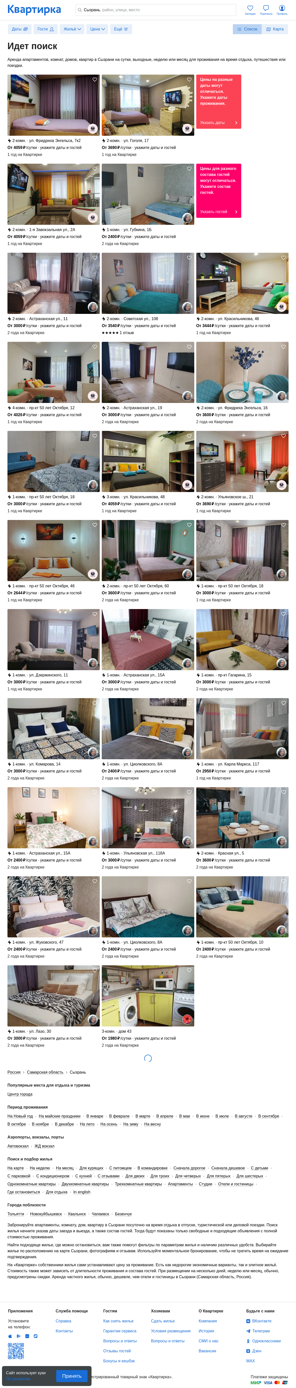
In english (82, 1192)
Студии (205, 1184)
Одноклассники (266, 1341)
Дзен (256, 1351)
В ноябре (40, 1124)
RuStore (35, 1336)
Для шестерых (250, 1176)
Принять (72, 1376)
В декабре (64, 1124)
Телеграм (261, 1331)
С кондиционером (52, 1176)
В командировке (153, 1168)
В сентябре (268, 1116)
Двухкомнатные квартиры (85, 1184)
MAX (250, 1361)
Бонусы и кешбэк (119, 1361)
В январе (94, 1116)
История (206, 1331)
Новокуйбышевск (46, 1214)
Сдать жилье (163, 1321)
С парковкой (18, 1176)
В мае (184, 1116)
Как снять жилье (118, 1321)
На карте (15, 1168)
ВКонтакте (261, 1321)
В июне (203, 1116)
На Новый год (20, 1116)
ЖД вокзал (44, 1146)
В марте (143, 1116)
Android (18, 1336)
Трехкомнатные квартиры (138, 1184)
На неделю (40, 1168)
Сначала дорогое (189, 1168)
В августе (243, 1116)
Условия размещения (171, 1331)
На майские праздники (59, 1116)
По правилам (18, 1377)
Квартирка (38, 9)
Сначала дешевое (228, 1168)
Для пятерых (219, 1176)
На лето (87, 1124)
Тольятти (15, 1214)
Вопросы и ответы (120, 1341)
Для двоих (135, 1176)
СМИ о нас (209, 1341)
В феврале (119, 1116)
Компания (208, 1321)
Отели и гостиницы (235, 1184)
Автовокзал (18, 1146)
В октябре (16, 1124)
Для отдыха (56, 1192)
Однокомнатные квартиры (31, 1184)
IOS (10, 1336)
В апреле (164, 1116)
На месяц (65, 1168)
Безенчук (123, 1214)
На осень (108, 1124)
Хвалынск (77, 1214)
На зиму (130, 1124)
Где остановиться (23, 1192)
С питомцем (120, 1168)
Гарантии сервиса (119, 1331)
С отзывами (109, 1176)
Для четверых (188, 1176)
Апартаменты (180, 1184)
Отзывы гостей (117, 1351)
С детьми (259, 1168)
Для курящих (91, 1168)
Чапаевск (100, 1214)
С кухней (83, 1176)
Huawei (27, 1336)
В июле (222, 1116)
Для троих (159, 1176)
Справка (63, 1321)
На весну (152, 1124)
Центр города (19, 1094)
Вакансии (207, 1351)
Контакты (64, 1331)
